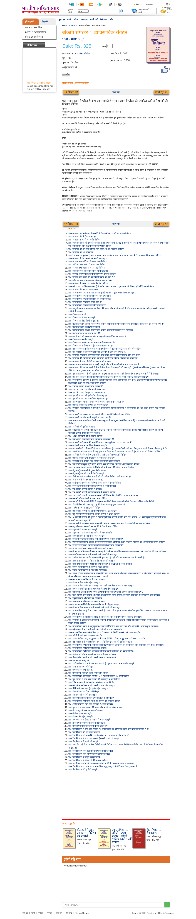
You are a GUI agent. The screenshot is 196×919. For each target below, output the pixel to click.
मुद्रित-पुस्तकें (29, 21)
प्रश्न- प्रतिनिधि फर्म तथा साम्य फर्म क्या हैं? (85, 635)
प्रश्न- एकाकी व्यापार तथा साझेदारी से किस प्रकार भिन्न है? (91, 458)
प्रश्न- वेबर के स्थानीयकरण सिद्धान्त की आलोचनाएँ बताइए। (91, 560)
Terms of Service (82, 913)
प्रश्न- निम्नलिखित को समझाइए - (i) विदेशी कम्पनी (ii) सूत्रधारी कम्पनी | (97, 504)
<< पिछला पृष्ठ (71, 92)
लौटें (67, 74)
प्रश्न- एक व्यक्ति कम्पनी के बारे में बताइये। (85, 489)
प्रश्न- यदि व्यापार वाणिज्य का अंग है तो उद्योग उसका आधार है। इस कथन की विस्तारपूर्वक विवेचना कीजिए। (111, 286)
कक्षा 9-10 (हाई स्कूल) (34, 37)
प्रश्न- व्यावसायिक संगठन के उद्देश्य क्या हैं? (85, 302)
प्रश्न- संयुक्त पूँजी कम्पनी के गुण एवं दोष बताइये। (87, 470)
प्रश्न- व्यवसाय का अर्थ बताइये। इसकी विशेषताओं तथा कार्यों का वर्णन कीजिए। (99, 233)
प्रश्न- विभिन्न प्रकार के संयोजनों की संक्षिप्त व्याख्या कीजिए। (91, 682)
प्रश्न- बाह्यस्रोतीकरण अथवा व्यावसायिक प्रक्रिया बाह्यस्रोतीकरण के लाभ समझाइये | (101, 330)
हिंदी (168, 4)
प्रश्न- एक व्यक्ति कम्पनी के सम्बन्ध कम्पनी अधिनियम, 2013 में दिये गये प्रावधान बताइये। (103, 495)
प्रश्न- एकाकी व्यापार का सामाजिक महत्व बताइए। (88, 398)
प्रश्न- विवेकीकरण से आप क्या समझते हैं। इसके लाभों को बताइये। (94, 738)
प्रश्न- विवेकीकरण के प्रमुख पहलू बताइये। (84, 757)
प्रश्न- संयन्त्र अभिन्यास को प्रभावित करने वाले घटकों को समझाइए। (94, 607)
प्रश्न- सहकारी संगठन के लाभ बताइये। (83, 529)
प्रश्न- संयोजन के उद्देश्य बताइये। (80, 716)
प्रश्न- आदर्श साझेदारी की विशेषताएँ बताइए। (85, 436)
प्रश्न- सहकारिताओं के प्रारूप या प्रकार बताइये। (86, 536)
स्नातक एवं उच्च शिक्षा (34, 27)
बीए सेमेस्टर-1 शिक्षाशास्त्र (153, 831)
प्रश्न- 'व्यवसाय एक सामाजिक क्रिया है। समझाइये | (88, 271)
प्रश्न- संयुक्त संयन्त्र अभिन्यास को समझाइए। (85, 598)
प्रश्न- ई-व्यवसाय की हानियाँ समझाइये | (83, 320)
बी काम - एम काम (69, 25)
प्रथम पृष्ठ (115, 92)
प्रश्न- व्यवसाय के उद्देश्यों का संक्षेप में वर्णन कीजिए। (88, 283)
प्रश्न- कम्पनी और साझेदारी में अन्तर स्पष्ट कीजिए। (88, 498)
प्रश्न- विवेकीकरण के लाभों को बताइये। (83, 741)
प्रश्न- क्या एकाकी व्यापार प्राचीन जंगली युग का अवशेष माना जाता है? (96, 402)
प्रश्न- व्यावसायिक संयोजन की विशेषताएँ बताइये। (87, 648)
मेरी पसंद (103, 19)
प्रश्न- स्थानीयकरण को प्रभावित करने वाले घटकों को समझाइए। (93, 554)
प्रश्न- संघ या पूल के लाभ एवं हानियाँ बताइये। (86, 710)
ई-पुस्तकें (45, 21)
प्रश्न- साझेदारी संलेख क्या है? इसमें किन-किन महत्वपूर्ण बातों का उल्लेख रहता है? (100, 442)
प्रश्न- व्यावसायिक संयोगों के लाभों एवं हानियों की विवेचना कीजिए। (94, 701)
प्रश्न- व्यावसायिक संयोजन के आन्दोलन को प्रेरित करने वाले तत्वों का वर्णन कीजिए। (101, 651)
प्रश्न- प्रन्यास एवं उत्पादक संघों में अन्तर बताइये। (87, 723)
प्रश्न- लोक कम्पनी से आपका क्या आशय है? (85, 479)
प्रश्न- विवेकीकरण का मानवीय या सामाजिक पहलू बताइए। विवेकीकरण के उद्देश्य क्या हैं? (103, 766)
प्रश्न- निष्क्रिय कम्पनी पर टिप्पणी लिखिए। (84, 507)
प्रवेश (111, 19)
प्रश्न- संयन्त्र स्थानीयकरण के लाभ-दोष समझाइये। (87, 570)
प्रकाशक (149, 4)
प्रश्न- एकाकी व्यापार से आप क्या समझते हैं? (86, 386)
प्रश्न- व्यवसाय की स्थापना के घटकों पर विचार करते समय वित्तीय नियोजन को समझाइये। (103, 358)
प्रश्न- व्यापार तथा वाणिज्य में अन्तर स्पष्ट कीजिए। (87, 261)
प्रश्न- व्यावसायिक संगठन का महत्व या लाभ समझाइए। (89, 296)
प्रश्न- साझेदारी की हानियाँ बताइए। (81, 426)
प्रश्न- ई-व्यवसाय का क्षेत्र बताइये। (81, 339)
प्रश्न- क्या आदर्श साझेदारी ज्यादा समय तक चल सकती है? (91, 439)
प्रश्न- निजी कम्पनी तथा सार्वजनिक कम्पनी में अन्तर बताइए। (92, 486)
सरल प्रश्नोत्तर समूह (73, 38)
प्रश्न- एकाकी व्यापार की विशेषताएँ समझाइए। (86, 389)
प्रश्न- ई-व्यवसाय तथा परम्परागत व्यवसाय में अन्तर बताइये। (91, 342)
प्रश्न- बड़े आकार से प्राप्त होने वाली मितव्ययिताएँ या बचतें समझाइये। (95, 629)
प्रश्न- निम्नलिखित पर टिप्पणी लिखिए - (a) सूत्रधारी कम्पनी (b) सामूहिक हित (98, 676)
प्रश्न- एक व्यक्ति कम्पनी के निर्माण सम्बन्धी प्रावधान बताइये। (92, 492)
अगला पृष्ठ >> (161, 92)
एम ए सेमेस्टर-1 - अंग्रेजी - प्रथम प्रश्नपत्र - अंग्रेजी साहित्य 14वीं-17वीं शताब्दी (122, 836)
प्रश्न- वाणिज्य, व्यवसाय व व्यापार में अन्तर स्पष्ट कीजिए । (91, 280)
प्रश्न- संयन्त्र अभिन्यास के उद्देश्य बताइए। (84, 582)
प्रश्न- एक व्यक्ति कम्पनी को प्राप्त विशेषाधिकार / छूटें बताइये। (92, 511)
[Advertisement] (116, 794)
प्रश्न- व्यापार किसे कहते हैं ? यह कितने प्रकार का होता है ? (91, 277)
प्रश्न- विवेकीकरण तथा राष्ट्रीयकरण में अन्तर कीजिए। (89, 754)
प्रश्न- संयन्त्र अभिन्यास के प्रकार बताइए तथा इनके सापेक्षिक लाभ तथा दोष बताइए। (101, 585)
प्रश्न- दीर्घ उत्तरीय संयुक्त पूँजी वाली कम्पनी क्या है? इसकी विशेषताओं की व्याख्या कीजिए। (104, 464)
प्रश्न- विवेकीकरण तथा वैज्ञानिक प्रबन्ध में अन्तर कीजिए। (90, 751)
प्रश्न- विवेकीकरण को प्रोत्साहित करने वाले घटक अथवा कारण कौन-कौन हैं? (98, 735)
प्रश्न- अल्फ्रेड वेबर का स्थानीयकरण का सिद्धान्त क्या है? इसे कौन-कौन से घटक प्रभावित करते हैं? (106, 557)
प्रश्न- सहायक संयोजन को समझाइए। (82, 694)
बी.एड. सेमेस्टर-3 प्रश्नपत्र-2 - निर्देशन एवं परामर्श (86, 833)
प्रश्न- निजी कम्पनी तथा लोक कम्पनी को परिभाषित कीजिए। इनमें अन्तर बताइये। (100, 476)
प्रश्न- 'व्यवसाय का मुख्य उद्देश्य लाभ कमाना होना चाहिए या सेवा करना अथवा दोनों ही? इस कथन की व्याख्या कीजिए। (114, 255)
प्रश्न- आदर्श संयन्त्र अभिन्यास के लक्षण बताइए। (86, 579)
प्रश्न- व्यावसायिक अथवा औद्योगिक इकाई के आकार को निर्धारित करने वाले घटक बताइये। (104, 632)
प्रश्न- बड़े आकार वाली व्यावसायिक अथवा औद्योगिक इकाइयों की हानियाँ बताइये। (100, 642)
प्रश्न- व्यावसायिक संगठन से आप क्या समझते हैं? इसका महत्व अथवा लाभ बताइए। (101, 292)
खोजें (69, 19)
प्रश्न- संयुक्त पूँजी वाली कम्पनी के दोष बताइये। (86, 473)
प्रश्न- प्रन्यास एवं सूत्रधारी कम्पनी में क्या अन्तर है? (88, 726)
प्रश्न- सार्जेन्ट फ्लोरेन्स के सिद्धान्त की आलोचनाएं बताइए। (90, 548)
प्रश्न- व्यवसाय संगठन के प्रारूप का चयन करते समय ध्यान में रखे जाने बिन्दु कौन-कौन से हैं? (104, 355)
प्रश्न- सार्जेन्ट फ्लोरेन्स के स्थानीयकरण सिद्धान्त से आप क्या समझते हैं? (96, 545)
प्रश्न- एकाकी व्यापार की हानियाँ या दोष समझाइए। (88, 395)
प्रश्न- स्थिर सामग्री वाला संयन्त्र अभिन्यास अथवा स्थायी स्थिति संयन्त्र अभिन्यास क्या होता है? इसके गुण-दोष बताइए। (114, 595)
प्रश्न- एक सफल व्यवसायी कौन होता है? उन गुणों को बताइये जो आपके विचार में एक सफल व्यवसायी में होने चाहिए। (114, 373)
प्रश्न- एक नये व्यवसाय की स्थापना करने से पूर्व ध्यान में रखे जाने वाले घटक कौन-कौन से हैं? (104, 349)
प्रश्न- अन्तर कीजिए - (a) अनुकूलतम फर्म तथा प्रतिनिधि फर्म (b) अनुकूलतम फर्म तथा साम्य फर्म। (106, 638)
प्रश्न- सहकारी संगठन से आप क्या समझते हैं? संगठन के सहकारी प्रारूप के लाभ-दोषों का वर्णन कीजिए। (109, 523)
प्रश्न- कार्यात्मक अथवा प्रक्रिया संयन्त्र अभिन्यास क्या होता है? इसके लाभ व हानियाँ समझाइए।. (105, 592)
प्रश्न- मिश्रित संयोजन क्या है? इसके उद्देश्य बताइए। (88, 688)
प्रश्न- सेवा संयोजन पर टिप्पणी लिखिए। (83, 691)
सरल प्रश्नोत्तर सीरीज (81, 53)
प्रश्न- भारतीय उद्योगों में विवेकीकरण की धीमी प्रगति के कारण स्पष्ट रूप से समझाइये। (101, 763)
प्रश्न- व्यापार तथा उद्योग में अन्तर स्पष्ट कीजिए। (86, 267)
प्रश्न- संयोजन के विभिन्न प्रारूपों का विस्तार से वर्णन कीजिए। (92, 654)
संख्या (104, 46)
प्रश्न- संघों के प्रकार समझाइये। (80, 713)
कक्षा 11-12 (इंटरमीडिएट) (35, 32)
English (167, 7)
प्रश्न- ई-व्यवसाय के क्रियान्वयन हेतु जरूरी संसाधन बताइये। (91, 345)
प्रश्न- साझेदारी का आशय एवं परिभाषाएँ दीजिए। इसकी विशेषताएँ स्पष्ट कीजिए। (99, 414)
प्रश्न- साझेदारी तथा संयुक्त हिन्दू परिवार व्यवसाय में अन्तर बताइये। (94, 461)
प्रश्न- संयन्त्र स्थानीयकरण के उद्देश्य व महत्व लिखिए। (88, 567)
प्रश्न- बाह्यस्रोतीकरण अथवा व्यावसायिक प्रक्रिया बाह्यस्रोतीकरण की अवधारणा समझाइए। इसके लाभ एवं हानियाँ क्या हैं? (116, 324)
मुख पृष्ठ (62, 19)
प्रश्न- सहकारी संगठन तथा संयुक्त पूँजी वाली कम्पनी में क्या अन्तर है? (95, 539)
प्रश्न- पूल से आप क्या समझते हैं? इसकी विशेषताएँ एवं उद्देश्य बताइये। (95, 707)
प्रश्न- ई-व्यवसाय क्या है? (78, 314)
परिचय (76, 19)
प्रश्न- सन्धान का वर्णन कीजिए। (80, 666)
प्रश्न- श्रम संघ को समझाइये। (79, 660)
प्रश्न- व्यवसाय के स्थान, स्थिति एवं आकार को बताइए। (89, 361)
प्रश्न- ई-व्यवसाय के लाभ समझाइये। (82, 317)
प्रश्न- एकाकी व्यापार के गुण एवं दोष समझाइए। (87, 392)
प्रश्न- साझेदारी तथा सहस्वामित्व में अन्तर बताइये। (87, 445)
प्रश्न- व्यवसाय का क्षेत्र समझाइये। (81, 252)
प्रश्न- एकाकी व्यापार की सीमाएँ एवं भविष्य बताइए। (88, 405)
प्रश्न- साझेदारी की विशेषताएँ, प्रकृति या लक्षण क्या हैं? (89, 417)
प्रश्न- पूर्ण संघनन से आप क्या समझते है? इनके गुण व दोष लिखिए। (94, 679)
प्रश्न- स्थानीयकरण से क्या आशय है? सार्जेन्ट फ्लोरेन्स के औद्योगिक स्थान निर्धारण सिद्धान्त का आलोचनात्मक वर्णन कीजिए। (117, 542)
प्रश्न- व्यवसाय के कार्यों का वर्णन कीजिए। (84, 239)
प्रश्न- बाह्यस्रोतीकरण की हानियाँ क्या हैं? (84, 333)
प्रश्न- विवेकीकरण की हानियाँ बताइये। (83, 769)
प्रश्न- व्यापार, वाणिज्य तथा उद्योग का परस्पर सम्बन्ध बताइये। (92, 274)
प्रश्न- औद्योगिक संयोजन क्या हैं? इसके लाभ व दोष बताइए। (91, 685)
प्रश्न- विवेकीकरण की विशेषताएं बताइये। (84, 732)
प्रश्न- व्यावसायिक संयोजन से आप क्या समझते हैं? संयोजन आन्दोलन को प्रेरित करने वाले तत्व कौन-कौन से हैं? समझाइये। (116, 645)
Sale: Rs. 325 (76, 46)
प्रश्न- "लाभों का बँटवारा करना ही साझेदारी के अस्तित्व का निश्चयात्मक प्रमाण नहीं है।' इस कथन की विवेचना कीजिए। (114, 451)
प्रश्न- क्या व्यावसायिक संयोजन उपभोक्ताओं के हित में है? (91, 698)
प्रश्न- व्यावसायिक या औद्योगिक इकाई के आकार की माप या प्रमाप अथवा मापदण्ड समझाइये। (105, 617)
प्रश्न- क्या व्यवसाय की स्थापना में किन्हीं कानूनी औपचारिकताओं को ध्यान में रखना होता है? (104, 364)
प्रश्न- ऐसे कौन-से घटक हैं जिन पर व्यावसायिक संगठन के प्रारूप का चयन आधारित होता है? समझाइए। (108, 377)
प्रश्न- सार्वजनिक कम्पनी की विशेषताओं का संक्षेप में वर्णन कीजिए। (94, 483)
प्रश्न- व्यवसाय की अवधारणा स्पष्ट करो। (83, 289)
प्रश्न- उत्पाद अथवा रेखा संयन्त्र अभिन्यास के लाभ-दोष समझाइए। (93, 589)
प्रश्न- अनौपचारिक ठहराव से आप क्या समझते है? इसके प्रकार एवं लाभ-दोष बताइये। (101, 663)
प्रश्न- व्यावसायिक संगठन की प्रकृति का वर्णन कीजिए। (89, 299)
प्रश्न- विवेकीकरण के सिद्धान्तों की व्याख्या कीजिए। (88, 760)
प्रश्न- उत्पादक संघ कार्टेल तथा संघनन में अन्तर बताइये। (89, 719)
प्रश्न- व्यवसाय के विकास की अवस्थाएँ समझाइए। (87, 258)
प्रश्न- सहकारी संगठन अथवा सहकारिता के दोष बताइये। (90, 532)
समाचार (84, 19)
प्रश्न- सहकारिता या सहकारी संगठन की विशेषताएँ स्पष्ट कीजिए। (93, 526)
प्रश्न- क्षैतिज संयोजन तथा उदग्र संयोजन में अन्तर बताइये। (90, 704)
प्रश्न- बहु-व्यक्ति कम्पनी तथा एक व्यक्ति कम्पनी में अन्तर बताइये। (94, 514)
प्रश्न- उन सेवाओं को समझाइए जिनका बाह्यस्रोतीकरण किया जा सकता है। (97, 336)
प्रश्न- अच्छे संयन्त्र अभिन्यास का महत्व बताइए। (86, 601)
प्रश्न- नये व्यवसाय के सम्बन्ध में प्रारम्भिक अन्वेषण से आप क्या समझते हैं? (97, 352)
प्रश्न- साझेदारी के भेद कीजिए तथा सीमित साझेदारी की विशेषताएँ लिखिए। (97, 455)
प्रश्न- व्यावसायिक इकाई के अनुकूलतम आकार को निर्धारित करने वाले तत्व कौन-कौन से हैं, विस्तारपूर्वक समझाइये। (113, 626)
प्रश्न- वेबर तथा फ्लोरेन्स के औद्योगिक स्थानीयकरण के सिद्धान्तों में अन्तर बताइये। (100, 564)
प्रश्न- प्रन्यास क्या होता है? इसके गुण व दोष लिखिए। (88, 673)
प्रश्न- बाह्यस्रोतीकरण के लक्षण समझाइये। (84, 327)
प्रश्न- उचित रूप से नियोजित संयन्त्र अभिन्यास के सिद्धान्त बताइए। (94, 604)
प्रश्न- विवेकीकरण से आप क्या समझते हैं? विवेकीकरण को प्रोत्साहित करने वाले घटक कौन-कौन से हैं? (108, 729)
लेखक (138, 4)
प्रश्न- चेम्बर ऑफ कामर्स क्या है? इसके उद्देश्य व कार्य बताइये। (92, 657)
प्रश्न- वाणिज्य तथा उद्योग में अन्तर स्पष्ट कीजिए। (87, 264)
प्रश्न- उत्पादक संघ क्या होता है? (80, 670)
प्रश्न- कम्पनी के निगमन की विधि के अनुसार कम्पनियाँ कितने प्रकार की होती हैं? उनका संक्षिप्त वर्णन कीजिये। (111, 501)
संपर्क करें (94, 19)
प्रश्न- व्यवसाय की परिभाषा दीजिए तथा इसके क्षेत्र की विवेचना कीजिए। (96, 249)
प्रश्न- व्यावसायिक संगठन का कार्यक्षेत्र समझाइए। (87, 305)
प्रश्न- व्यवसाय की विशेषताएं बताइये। (82, 236)
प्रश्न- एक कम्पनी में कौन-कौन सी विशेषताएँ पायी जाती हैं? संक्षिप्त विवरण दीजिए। (101, 467)
